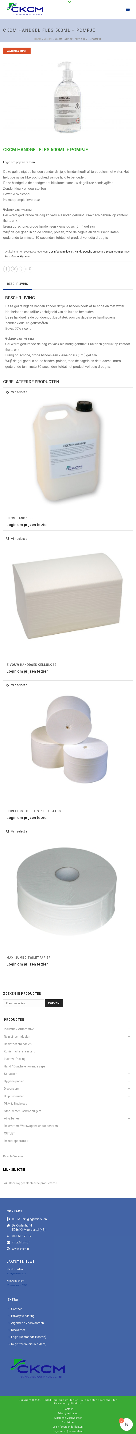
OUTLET (118, 251)
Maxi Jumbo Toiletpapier (29, 957)
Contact (15, 1309)
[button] (16, 392)
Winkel (48, 39)
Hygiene (25, 256)
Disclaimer (17, 1330)
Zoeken (54, 1003)
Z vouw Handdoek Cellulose (32, 664)
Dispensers (11, 1088)
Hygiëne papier (14, 1081)
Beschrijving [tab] (17, 284)
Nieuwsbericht (15, 1280)
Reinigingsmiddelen (17, 1036)
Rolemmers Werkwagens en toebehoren (31, 1126)
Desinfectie (12, 256)
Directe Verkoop (13, 1156)
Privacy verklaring (22, 1316)
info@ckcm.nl (21, 1242)
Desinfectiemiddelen (61, 251)
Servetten (10, 1074)
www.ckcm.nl (21, 1248)
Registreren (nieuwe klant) (27, 1344)
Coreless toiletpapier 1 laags (34, 811)
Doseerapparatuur (16, 1141)
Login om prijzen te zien (19, 162)
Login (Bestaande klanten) (27, 1337)
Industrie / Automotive (19, 1029)
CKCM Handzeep (20, 518)
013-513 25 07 (21, 1236)
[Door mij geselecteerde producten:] (30, 1183)
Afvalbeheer (12, 1118)
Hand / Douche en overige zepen (94, 251)
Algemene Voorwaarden (26, 1323)
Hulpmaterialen (14, 1096)
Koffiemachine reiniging (19, 1051)
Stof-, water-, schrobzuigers (22, 1111)
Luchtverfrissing (15, 1058)
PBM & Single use (15, 1103)
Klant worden (15, 1269)
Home (38, 39)
